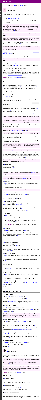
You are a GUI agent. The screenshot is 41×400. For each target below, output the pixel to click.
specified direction (23, 169)
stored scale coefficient (25, 328)
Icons (1, 30)
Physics (1, 24)
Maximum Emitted (33, 86)
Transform (18, 321)
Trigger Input (7, 333)
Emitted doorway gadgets (8, 149)
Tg (14, 30)
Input (7, 306)
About (1, 6)
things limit (18, 77)
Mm (25, 130)
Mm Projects (1, 22)
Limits (1, 27)
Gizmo (5, 52)
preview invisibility (16, 130)
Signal (12, 167)
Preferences (1, 19)
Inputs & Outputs (15, 18)
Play (1, 7)
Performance (6, 84)
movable (33, 172)
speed (5, 310)
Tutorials (1, 20)
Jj (17, 30)
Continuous (5, 86)
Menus (1, 9)
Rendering (1, 26)
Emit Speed (15, 63)
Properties (9, 18)
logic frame (27, 210)
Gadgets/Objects (1, 11)
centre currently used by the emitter (15, 75)
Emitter (14, 5)
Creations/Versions (1, 16)
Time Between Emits (22, 86)
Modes (1, 13)
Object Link (8, 96)
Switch (6, 194)
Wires (1, 15)
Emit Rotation (15, 65)
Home (1, 31)
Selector (6, 215)
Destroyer (21, 5)
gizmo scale (15, 328)
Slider (6, 165)
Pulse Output (7, 295)
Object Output (8, 379)
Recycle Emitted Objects (11, 266)
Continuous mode (18, 204)
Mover (6, 178)
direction (35, 63)
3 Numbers (17, 306)
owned (20, 20)
